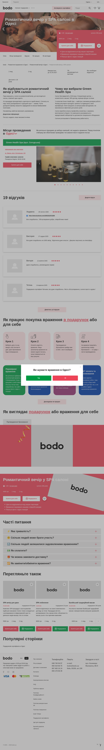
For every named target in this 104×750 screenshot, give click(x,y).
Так (39, 378)
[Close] (80, 367)
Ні (65, 378)
